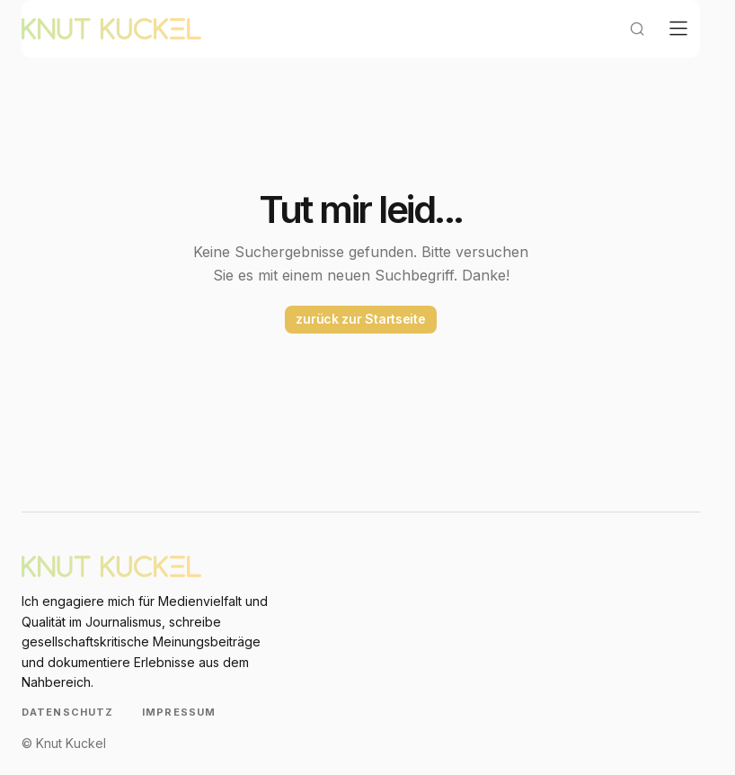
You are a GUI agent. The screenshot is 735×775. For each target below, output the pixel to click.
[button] (622, 50)
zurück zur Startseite (360, 340)
